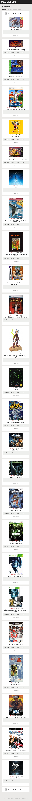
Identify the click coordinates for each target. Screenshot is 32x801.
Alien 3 (16, 389)
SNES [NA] (11, 158)
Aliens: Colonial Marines (15, 576)
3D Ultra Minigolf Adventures (16, 109)
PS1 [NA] (12, 75)
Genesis (12, 387)
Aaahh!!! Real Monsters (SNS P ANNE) (16, 160)
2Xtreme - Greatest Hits (15, 77)
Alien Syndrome (16, 510)
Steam (12, 47)
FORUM (12, 798)
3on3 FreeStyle (16, 136)
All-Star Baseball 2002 (16, 645)
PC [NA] (12, 315)
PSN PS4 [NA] (12, 134)
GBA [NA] (12, 281)
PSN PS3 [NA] (12, 448)
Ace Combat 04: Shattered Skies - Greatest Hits (15, 221)
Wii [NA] (12, 420)
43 (20, 13)
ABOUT (8, 798)
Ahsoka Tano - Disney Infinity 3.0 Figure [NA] (15, 356)
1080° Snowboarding (15, 29)
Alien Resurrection (15, 477)
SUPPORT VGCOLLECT (19, 798)
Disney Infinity (12, 353)
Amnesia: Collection (16, 778)
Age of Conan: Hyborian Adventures (16, 317)
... (18, 13)
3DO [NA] (12, 682)
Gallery (19, 9)
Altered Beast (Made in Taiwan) (16, 717)
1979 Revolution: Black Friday (16, 50)
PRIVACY (26, 798)
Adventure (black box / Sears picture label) (16, 254)
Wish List (10, 9)
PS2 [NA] (12, 218)
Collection (4, 9)
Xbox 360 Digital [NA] (11, 107)
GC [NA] (12, 642)
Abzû (15, 187)
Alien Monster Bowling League (15, 422)
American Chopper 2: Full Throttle (15, 750)
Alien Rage (15, 450)
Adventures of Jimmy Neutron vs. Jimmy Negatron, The (15, 283)
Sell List (15, 9)
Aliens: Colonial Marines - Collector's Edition (15, 610)
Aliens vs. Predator (16, 543)
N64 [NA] (12, 27)
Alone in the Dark (15, 684)
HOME (5, 798)
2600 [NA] (12, 252)
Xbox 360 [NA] (12, 541)
